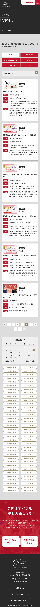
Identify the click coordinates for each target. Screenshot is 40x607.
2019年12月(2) (28, 462)
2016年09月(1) (11, 487)
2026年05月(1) (28, 371)
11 (34, 350)
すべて (10, 55)
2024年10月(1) (11, 400)
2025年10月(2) (11, 382)
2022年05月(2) (11, 443)
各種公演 (29, 60)
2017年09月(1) (11, 483)
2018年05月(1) (11, 480)
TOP (3, 31)
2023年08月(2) (11, 418)
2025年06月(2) (28, 385)
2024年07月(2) (28, 400)
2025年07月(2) (11, 385)
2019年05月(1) (28, 469)
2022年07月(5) (11, 440)
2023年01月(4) (28, 429)
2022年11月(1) (28, 433)
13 (20, 329)
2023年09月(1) (28, 414)
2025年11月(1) (28, 378)
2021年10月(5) (28, 451)
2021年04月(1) (28, 458)
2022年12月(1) (11, 433)
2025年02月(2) (28, 393)
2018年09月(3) (28, 472)
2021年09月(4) (11, 454)
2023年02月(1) (11, 429)
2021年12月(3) (28, 447)
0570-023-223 (22, 579)
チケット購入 (29, 2)
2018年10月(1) (11, 472)
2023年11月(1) (28, 411)
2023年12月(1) (11, 411)
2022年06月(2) (28, 440)
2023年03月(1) (28, 425)
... (13, 324)
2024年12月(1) (11, 396)
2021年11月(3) (11, 451)
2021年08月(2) (28, 454)
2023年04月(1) (11, 425)
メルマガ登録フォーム (20, 600)
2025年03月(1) (11, 393)
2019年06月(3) (11, 469)
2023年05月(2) (28, 422)
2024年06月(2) (11, 404)
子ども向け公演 (10, 65)
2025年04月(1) (28, 389)
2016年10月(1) (28, 483)
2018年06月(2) (28, 476)
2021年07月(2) (11, 458)
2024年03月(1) (11, 407)
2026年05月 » (30, 361)
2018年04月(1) (28, 480)
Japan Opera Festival (10, 60)
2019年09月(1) (11, 465)
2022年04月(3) (28, 443)
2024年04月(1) (28, 404)
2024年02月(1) (28, 407)
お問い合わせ (20, 588)
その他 (29, 65)
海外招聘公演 (29, 55)
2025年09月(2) (28, 382)
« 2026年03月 (9, 361)
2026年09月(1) (11, 367)
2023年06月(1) (11, 422)
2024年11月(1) (28, 396)
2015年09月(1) (28, 491)
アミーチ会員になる (29, 541)
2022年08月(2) (28, 436)
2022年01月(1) (11, 447)
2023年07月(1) (28, 418)
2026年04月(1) (11, 374)
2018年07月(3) (11, 476)
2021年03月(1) (11, 462)
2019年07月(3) (28, 465)
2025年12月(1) (11, 378)
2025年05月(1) (11, 389)
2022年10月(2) (11, 436)
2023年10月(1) (11, 414)
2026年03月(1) (28, 374)
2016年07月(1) (11, 491)
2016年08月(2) (28, 487)
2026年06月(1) (11, 371)
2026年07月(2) (28, 367)
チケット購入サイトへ (10, 541)
